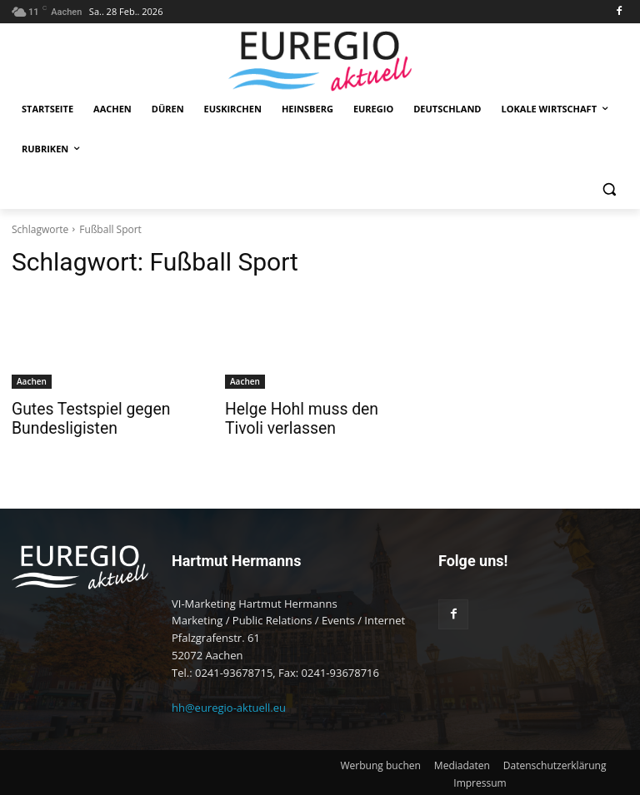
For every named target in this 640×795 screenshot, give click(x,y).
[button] (608, 189)
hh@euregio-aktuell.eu (229, 705)
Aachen (32, 381)
